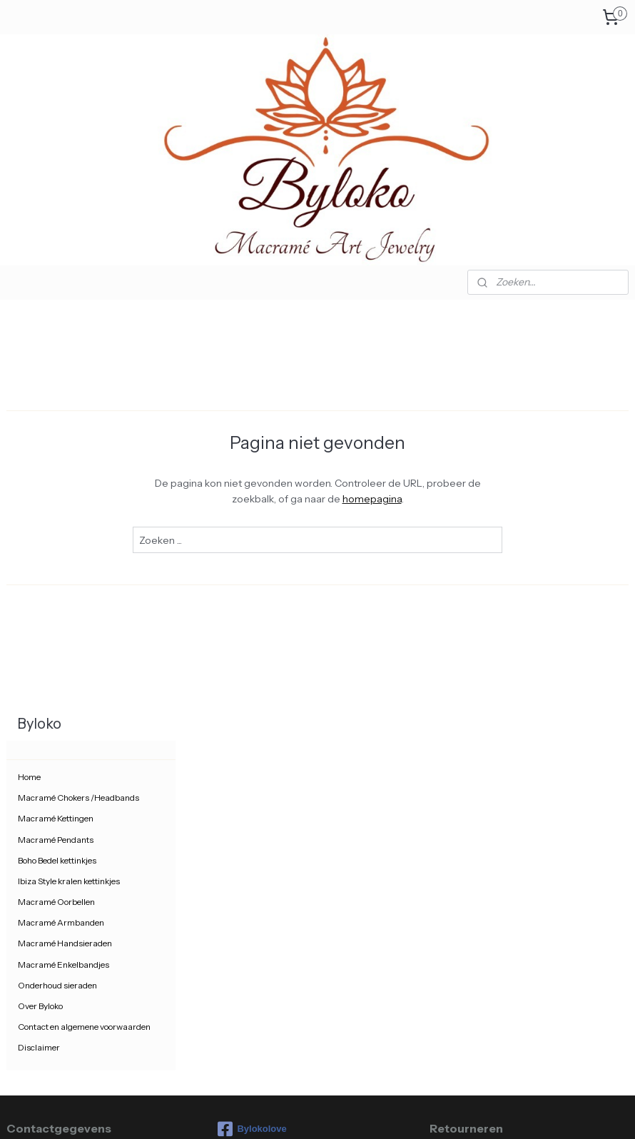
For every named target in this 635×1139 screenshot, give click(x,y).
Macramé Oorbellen (56, 505)
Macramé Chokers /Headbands (78, 401)
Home (29, 380)
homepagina (462, 498)
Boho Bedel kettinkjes (57, 463)
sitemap (262, 1113)
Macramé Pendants (55, 442)
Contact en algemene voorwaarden (84, 630)
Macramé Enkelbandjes (63, 567)
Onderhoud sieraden (57, 588)
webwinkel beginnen (331, 1113)
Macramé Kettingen (55, 422)
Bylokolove (252, 732)
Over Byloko (40, 609)
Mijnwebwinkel (440, 1113)
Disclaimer (39, 651)
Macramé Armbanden (61, 526)
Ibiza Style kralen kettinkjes (69, 485)
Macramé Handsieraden (65, 547)
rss (286, 1113)
